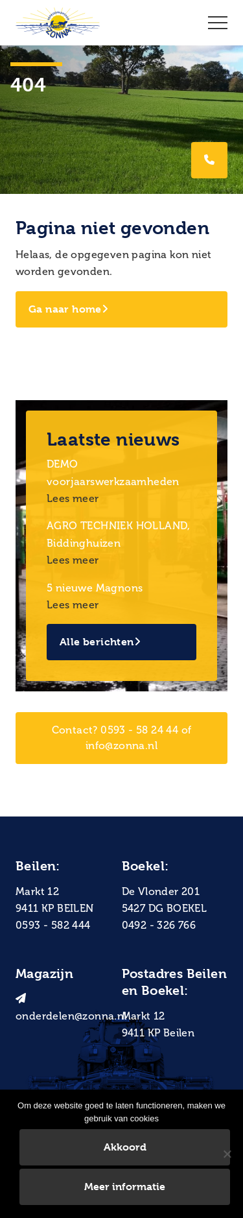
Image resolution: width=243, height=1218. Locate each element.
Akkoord (125, 1147)
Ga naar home (68, 309)
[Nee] (226, 1153)
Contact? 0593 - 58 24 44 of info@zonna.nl (122, 738)
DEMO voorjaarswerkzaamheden (113, 472)
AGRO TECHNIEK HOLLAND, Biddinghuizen (119, 534)
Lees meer (73, 498)
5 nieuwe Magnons (95, 588)
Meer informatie (124, 1186)
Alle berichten (100, 642)
